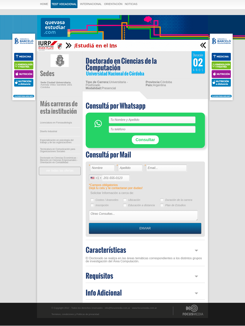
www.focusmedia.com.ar (144, 308)
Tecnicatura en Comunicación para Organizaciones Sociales (57, 150)
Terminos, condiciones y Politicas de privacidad (75, 314)
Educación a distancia (141, 205)
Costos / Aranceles (106, 200)
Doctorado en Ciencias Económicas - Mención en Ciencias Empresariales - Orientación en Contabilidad (59, 160)
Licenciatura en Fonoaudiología (56, 123)
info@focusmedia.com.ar (117, 308)
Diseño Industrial (48, 131)
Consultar (145, 140)
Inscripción (101, 205)
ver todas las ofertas (59, 171)
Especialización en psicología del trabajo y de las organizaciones (56, 141)
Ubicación (134, 200)
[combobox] (95, 178)
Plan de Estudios (175, 205)
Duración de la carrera (178, 200)
